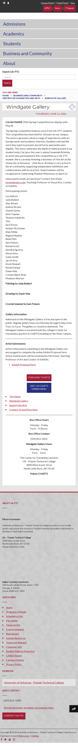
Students (12, 43)
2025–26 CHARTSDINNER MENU (39, 387)
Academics (13, 33)
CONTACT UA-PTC (14, 715)
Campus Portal (47, 3)
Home (5, 95)
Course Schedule (15, 629)
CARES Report (14, 655)
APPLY (47, 8)
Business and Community (27, 53)
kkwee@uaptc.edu (15, 182)
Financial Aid (13, 624)
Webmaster (23, 736)
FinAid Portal (62, 3)
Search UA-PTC (10, 71)
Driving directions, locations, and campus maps (29, 707)
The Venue (15, 396)
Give (73, 3)
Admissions (14, 24)
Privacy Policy (14, 664)
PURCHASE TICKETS (39, 377)
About (9, 63)
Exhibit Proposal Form (24, 364)
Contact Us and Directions (23, 409)
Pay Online (12, 620)
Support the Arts (18, 405)
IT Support (69, 8)
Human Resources (16, 638)
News (57, 8)
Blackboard (12, 633)
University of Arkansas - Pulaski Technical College (34, 682)
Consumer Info (14, 646)
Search (7, 82)
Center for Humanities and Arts (21, 98)
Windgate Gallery (18, 400)
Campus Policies (15, 659)
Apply (9, 607)
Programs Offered (16, 611)
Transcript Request (16, 642)
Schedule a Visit (14, 616)
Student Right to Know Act (20, 651)
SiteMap (35, 736)
